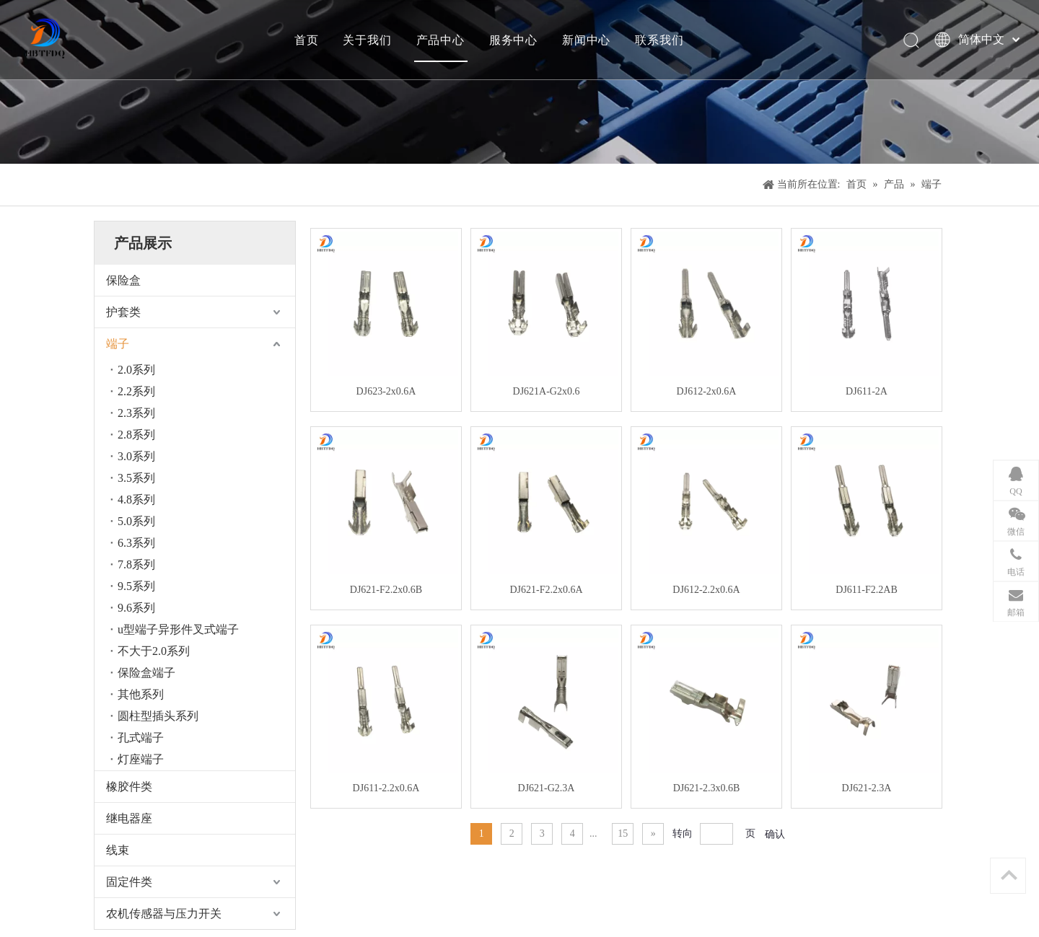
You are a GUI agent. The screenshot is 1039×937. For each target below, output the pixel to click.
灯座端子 (141, 759)
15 (623, 833)
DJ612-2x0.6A (707, 391)
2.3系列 (136, 413)
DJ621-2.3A (867, 788)
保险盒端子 (146, 673)
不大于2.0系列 (154, 651)
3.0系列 (136, 456)
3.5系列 (136, 478)
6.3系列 (136, 543)
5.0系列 (136, 521)
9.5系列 (136, 586)
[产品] (519, 82)
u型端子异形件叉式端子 (178, 629)
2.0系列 (136, 370)
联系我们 (659, 40)
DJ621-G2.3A (546, 788)
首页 (306, 40)
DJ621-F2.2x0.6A (545, 589)
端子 (117, 344)
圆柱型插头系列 (158, 716)
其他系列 (141, 694)
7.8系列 (136, 564)
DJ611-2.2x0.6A (386, 788)
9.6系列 (136, 608)
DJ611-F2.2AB (866, 589)
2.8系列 (136, 434)
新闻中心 (586, 40)
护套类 (123, 312)
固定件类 (129, 882)
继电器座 (129, 818)
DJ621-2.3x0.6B (706, 788)
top (1008, 875)
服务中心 (513, 40)
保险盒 (123, 280)
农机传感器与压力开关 (164, 913)
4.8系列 (136, 499)
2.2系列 (136, 391)
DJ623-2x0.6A (386, 391)
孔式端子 (141, 737)
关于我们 (367, 40)
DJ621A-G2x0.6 (546, 391)
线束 (117, 850)
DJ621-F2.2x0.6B (386, 589)
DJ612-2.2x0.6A (706, 589)
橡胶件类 (129, 786)
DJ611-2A (866, 391)
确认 (775, 834)
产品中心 (440, 40)
